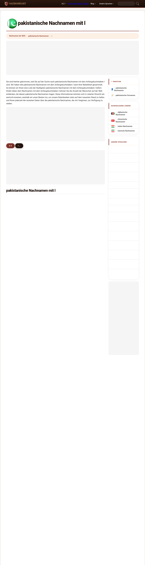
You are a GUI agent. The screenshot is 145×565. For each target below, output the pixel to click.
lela (14, 323)
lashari (15, 205)
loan (14, 288)
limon (15, 377)
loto (14, 306)
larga (48, 323)
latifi (48, 365)
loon (48, 300)
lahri (81, 365)
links (81, 300)
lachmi (82, 341)
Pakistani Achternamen (126, 187)
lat (47, 389)
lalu (81, 228)
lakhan (49, 234)
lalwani (15, 389)
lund (48, 210)
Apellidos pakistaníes (125, 148)
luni (14, 335)
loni (47, 335)
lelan (48, 270)
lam (47, 353)
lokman (16, 329)
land (81, 312)
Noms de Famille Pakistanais (123, 158)
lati (14, 347)
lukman (49, 306)
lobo (14, 282)
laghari (82, 199)
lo (47, 318)
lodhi (15, 216)
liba (81, 246)
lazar (82, 383)
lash (14, 341)
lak (14, 276)
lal (47, 199)
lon (14, 258)
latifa (48, 294)
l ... (20, 146)
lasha (15, 294)
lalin (47, 329)
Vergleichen (77, 529)
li (13, 264)
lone (48, 258)
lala (81, 210)
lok (14, 228)
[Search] (126, 4)
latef (81, 318)
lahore (82, 359)
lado (14, 300)
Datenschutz (102, 529)
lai (47, 240)
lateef (15, 210)
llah (14, 240)
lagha (48, 288)
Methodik (41, 529)
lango (48, 359)
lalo (47, 371)
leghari (82, 258)
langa (15, 371)
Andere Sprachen (105, 4)
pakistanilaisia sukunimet (122, 201)
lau (81, 389)
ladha (15, 222)
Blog (92, 4)
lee (47, 341)
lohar (15, 246)
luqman (83, 205)
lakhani (16, 234)
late (81, 353)
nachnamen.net (72, 519)
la (80, 306)
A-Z (63, 4)
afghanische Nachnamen (121, 113)
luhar (82, 347)
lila (14, 383)
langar (82, 240)
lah (81, 282)
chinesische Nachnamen (121, 120)
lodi (47, 347)
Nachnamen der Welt (17, 36)
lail (14, 270)
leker (15, 395)
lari (81, 288)
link (47, 282)
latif (14, 199)
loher (82, 377)
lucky (48, 383)
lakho (82, 216)
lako (14, 359)
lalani (48, 264)
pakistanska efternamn (126, 219)
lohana (82, 234)
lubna (48, 252)
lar (14, 365)
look (48, 377)
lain (47, 276)
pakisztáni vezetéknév (126, 207)
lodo (14, 318)
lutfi (81, 323)
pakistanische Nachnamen (38, 36)
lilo (81, 294)
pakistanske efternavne (126, 196)
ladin (82, 335)
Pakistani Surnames (125, 153)
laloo (48, 222)
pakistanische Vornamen (125, 95)
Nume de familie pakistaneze (123, 213)
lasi (81, 276)
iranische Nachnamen (126, 131)
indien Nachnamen (124, 126)
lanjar (82, 264)
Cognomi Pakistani (124, 164)
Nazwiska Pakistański (125, 182)
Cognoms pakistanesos (126, 170)
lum (47, 312)
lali (81, 252)
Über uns (53, 529)
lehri (14, 312)
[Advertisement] (72, 58)
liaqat (48, 216)
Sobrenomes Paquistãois (121, 176)
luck (81, 371)
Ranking (65, 529)
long (81, 270)
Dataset (90, 529)
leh (14, 353)
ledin (48, 228)
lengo (82, 329)
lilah (81, 222)
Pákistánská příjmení (125, 191)
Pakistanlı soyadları (125, 223)
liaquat (49, 205)
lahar (48, 246)
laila (14, 252)
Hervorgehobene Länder (78, 3)
